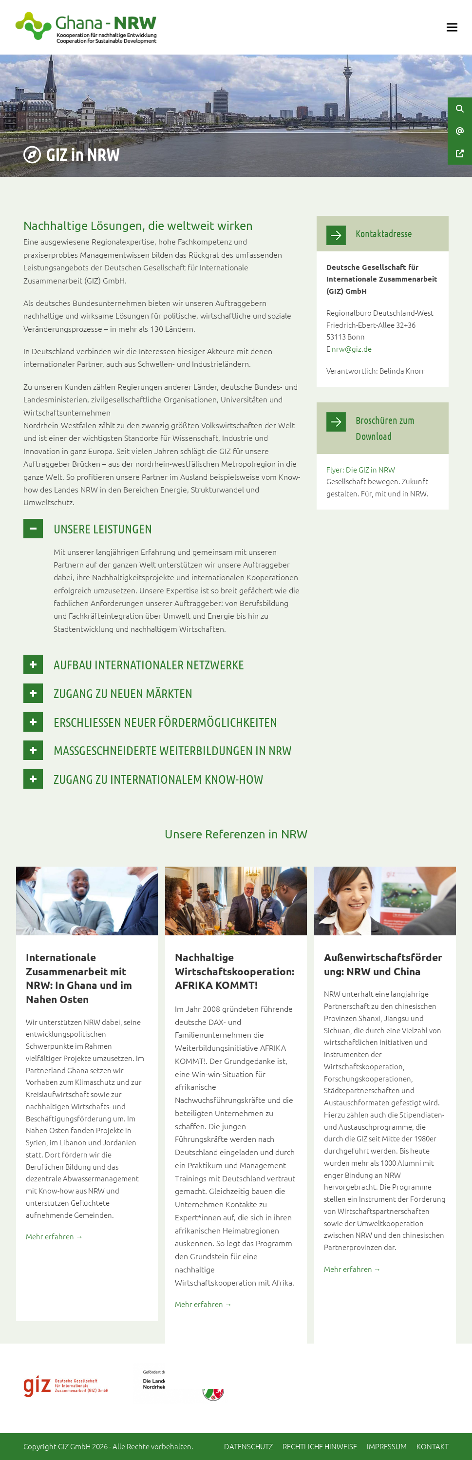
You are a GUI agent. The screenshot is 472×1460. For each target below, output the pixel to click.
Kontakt (432, 1446)
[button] (452, 27)
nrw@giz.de (352, 348)
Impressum (387, 1446)
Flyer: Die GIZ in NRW (360, 469)
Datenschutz (248, 1446)
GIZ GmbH (74, 1446)
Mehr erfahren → (54, 1236)
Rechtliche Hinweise (320, 1446)
